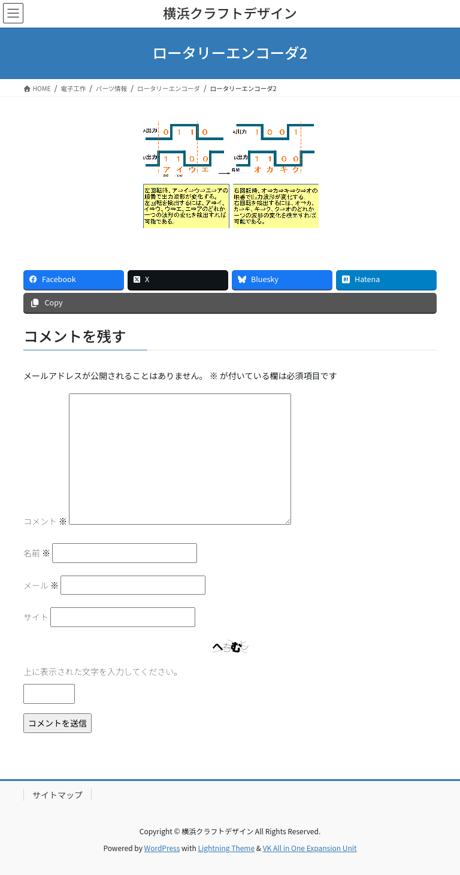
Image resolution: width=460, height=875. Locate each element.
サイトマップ (57, 795)
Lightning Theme (226, 848)
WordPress (162, 848)
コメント (45, 521)
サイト (36, 617)
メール (41, 585)
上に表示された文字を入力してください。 (102, 671)
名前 (36, 553)
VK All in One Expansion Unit (310, 848)
